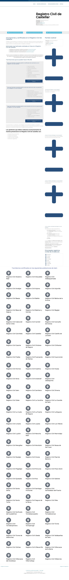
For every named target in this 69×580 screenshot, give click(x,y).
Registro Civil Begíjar (52, 311)
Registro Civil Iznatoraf (34, 380)
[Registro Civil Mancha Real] (28, 433)
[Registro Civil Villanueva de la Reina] (47, 548)
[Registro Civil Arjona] (28, 286)
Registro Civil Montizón (34, 448)
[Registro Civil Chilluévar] (47, 343)
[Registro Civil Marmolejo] (47, 433)
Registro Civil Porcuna (34, 472)
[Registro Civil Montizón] (28, 444)
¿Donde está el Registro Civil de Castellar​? (52, 89)
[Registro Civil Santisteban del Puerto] (47, 490)
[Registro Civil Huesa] (47, 366)
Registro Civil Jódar (13, 402)
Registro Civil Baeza (13, 300)
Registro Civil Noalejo (14, 460)
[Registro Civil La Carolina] (28, 398)
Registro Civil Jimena (52, 392)
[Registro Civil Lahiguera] (47, 409)
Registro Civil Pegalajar (14, 472)
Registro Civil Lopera (33, 425)
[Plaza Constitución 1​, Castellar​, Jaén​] (19, 19)
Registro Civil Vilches (13, 552)
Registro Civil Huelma (33, 370)
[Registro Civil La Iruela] (8, 409)
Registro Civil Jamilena (34, 392)
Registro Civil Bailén (33, 300)
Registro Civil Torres (52, 529)
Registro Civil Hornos (13, 370)
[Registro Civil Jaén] (8, 388)
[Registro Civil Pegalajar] (8, 468)
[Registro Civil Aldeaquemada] (47, 274)
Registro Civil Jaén (13, 392)
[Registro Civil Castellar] (28, 331)
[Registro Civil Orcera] (28, 456)
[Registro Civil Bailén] (28, 296)
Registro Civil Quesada (14, 484)
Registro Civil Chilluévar (53, 347)
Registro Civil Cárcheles (14, 335)
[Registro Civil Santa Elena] (8, 490)
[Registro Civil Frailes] (8, 354)
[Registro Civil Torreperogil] (28, 525)
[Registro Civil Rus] (28, 480)
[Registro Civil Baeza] (8, 296)
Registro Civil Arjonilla (53, 290)
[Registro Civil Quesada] (8, 480)
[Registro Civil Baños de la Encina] (47, 296)
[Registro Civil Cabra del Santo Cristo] (8, 319)
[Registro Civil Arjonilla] (47, 286)
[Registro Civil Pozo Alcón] (47, 468)
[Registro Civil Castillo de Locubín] (47, 331)
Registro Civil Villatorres (53, 564)
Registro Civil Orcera (33, 460)
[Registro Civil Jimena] (47, 388)
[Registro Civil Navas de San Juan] (47, 444)
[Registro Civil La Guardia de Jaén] (47, 398)
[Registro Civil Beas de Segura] (8, 307)
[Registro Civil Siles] (47, 501)
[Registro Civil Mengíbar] (8, 444)
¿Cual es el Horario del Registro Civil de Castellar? (54, 135)
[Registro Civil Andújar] (8, 286)
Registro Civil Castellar (34, 335)
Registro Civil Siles (51, 505)
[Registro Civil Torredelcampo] (47, 513)
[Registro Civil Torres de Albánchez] (8, 536)
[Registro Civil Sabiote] (47, 480)
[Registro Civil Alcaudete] (28, 274)
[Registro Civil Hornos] (8, 366)
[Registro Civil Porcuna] (28, 468)
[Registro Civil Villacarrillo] (28, 548)
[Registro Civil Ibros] (8, 376)
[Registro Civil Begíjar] (47, 307)
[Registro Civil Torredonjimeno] (8, 525)
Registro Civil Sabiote (53, 484)
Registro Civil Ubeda (33, 540)
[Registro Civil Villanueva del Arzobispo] (8, 560)
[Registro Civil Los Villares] (47, 421)
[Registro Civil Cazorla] (8, 343)
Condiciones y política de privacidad (32, 575)
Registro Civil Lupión (13, 437)
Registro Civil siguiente (64, 571)
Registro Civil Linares (13, 425)
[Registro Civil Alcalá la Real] (8, 274)
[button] (54, 68)
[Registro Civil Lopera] (28, 421)
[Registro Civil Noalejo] (8, 456)
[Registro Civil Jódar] (8, 398)
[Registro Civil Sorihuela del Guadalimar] (8, 513)
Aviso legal (41, 575)
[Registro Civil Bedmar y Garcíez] (28, 307)
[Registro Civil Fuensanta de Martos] (28, 354)
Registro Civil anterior (4, 571)
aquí (33, 124)
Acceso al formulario (32, 49)
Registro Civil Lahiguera (54, 413)
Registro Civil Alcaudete (34, 278)
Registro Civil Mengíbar (14, 448)
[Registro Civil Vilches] (8, 548)
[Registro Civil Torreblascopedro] (28, 513)
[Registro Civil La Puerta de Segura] (28, 409)
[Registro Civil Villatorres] (47, 560)
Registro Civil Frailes (13, 358)
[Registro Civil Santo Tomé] (8, 501)
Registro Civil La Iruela (14, 413)
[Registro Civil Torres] (47, 525)
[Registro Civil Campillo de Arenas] (47, 319)
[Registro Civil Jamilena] (28, 388)
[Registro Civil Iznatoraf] (28, 376)
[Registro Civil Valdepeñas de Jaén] (47, 536)
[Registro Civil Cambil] (28, 319)
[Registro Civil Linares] (8, 421)
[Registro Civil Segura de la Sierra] (28, 501)
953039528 (51, 43)
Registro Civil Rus (32, 484)
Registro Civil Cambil (33, 323)
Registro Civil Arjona (33, 290)
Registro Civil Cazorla (14, 347)
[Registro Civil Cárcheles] (8, 331)
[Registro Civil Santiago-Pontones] (28, 490)
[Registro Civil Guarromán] (47, 354)
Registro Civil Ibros (13, 380)
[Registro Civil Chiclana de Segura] (28, 343)
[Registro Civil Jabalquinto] (47, 376)
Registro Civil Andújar (14, 290)
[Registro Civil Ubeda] (28, 536)
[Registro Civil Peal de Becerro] (47, 456)
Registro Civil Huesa (52, 370)
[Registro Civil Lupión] (8, 433)
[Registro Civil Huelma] (28, 366)
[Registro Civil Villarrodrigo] (28, 560)
